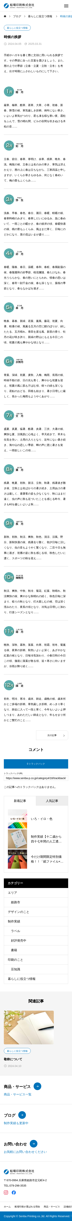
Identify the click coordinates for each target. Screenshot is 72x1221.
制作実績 (14, 921)
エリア (12, 892)
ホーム (7, 1206)
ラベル (15, 931)
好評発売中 (18, 940)
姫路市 (15, 902)
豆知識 (15, 969)
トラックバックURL (13, 773)
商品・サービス (52, 1206)
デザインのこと (18, 911)
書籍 (14, 950)
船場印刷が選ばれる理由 (27, 1206)
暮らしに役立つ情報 (17, 28)
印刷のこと (15, 959)
